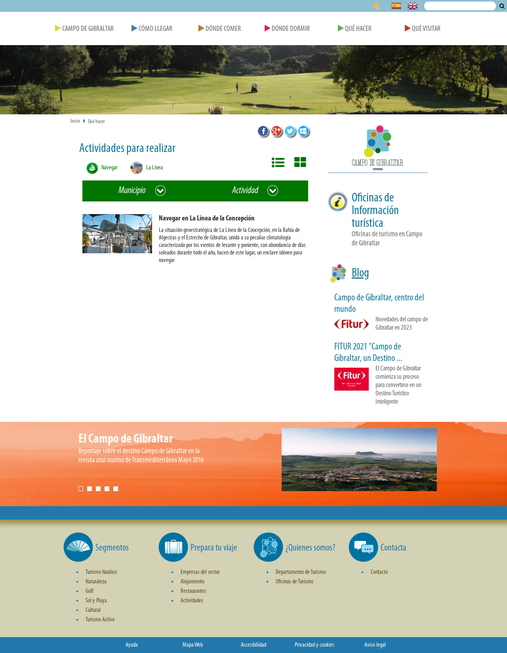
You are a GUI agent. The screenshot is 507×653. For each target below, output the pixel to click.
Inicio (75, 121)
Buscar (502, 6)
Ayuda (132, 645)
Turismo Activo (100, 620)
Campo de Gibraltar (84, 29)
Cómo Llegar (152, 29)
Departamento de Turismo (301, 572)
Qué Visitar (422, 29)
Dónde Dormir (287, 29)
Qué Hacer (355, 29)
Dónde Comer (219, 29)
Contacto (379, 572)
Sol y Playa (96, 601)
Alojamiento (192, 582)
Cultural (93, 610)
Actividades (192, 601)
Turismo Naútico (101, 572)
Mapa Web (193, 645)
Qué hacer (96, 122)
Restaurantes (193, 591)
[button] (198, 241)
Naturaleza (96, 582)
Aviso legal (375, 645)
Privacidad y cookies (314, 645)
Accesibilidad (253, 645)
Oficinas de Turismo (294, 582)
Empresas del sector (200, 572)
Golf (89, 591)
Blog (360, 273)
